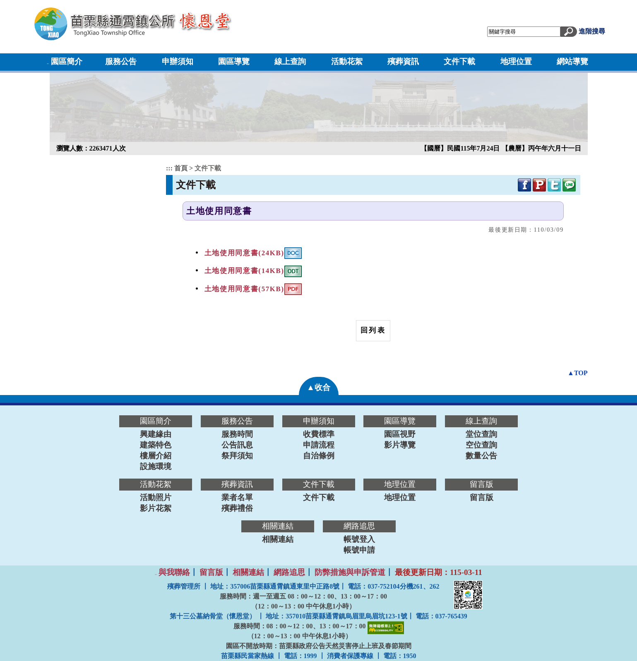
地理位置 (516, 61)
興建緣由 (155, 434)
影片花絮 (155, 508)
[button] (568, 30)
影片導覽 (400, 445)
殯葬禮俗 (237, 508)
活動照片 (155, 497)
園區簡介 (66, 61)
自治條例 (318, 455)
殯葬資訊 (403, 61)
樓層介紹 (155, 455)
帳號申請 (359, 550)
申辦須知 (177, 61)
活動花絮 (347, 61)
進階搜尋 (592, 31)
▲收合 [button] (318, 387)
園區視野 (400, 434)
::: (48, 63)
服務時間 (237, 434)
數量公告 (481, 455)
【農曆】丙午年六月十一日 (541, 148)
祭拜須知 (237, 455)
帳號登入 (359, 539)
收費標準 (318, 434)
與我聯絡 (174, 572)
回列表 (373, 330)
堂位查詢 (481, 434)
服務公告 (121, 61)
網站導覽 (572, 61)
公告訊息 (237, 445)
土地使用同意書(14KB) (244, 271)
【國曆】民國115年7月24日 (461, 148)
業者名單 (237, 497)
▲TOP (577, 372)
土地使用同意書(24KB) (244, 252)
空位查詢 (481, 445)
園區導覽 (234, 61)
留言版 (481, 497)
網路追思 (289, 572)
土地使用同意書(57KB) (244, 289)
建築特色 (155, 445)
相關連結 (277, 539)
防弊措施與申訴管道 (350, 572)
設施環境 (155, 466)
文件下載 (459, 61)
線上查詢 (290, 61)
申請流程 (318, 445)
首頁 (181, 168)
